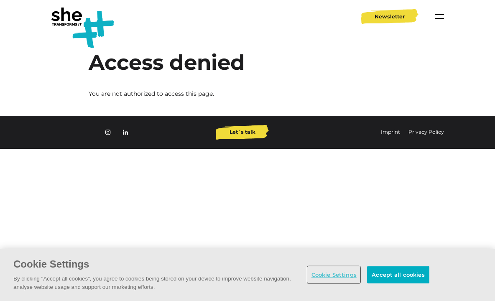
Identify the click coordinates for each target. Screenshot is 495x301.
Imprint (391, 132)
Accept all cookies (398, 274)
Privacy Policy (426, 132)
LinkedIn (125, 132)
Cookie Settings (334, 274)
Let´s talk (242, 132)
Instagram (107, 132)
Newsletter (390, 16)
